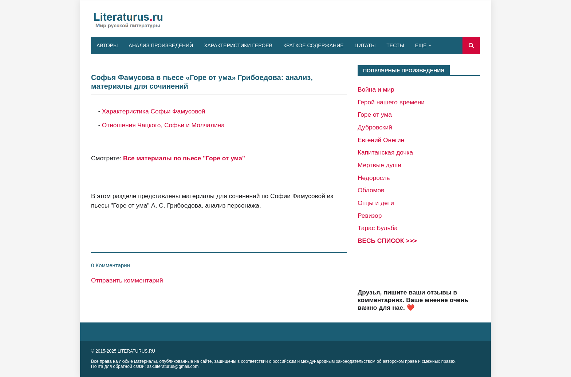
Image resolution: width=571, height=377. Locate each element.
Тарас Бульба (378, 228)
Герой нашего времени (391, 102)
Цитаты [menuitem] (365, 45)
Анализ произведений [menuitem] (161, 45)
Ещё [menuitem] (421, 45)
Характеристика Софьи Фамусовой (153, 111)
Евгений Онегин (381, 140)
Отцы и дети (376, 202)
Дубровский (375, 127)
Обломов (371, 190)
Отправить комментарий (127, 280)
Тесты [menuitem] (395, 45)
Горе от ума (375, 114)
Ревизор (370, 215)
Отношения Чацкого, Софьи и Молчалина (163, 125)
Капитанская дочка (385, 152)
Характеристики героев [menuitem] (238, 45)
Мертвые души (379, 165)
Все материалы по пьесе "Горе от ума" (184, 158)
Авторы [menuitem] (107, 45)
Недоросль (374, 177)
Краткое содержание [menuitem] (313, 45)
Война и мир (376, 89)
